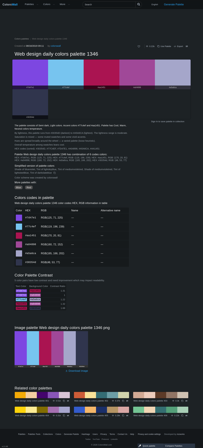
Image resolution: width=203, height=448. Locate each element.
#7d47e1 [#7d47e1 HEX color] (19, 215)
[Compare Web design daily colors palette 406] (186, 415)
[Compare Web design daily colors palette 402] (127, 401)
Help (132, 434)
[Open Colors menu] (54, 4)
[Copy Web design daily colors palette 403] (182, 401)
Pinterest (105, 439)
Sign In (154, 121)
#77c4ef (30, 226)
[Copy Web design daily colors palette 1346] (55, 173)
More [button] (62, 4)
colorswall (56, 46)
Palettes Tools (34, 434)
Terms (112, 434)
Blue (18, 187)
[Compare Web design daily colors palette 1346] (186, 46)
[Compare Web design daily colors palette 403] (186, 401)
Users (95, 434)
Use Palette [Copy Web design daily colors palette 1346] (164, 46)
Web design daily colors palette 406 (150, 415)
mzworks (181, 434)
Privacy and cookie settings (149, 434)
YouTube (96, 439)
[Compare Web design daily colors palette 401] (68, 401)
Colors (10, 4)
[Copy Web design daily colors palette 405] (123, 415)
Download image (76, 371)
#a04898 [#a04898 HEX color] (19, 242)
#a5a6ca (30, 253)
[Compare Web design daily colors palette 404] (68, 415)
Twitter (88, 439)
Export (178, 46)
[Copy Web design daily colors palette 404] (63, 415)
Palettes (29, 4)
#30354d (30, 262)
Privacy (103, 434)
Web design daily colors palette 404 (32, 415)
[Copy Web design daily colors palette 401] (63, 401)
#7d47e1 (30, 217)
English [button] (155, 4)
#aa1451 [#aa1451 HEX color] (19, 233)
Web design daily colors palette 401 (32, 401)
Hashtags (86, 434)
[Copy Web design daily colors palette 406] (182, 415)
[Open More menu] (37, 4)
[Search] (112, 4)
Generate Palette (174, 4)
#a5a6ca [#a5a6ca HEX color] (19, 251)
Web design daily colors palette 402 (91, 401)
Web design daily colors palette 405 (91, 415)
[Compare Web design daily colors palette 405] (127, 415)
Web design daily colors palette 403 (150, 401)
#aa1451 (30, 235)
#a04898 (30, 244)
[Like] (139, 46)
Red (29, 187)
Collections (48, 434)
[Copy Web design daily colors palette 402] (123, 401)
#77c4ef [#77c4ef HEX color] (19, 224)
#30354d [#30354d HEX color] (19, 260)
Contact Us (123, 434)
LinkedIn (114, 439)
